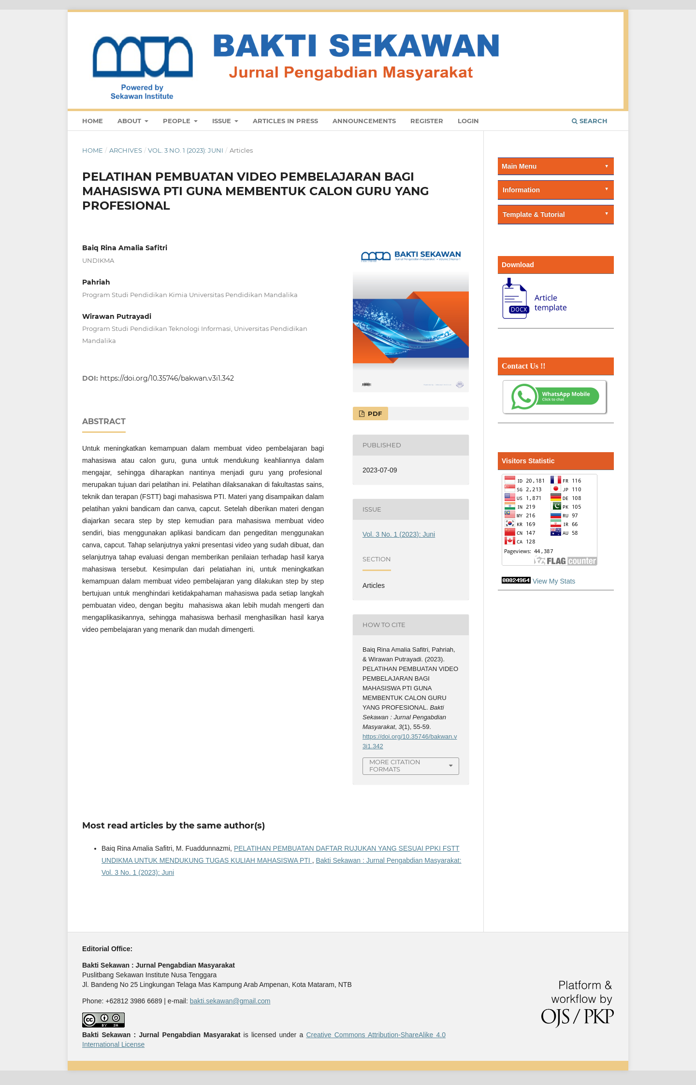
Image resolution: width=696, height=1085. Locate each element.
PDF (374, 413)
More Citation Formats (394, 765)
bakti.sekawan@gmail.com (230, 1001)
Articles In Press (285, 121)
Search (590, 121)
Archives (125, 150)
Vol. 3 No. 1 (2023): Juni (185, 150)
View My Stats (554, 581)
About (130, 121)
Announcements (364, 121)
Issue (222, 121)
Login (468, 121)
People (177, 121)
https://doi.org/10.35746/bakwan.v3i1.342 (167, 378)
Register (426, 121)
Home (92, 121)
